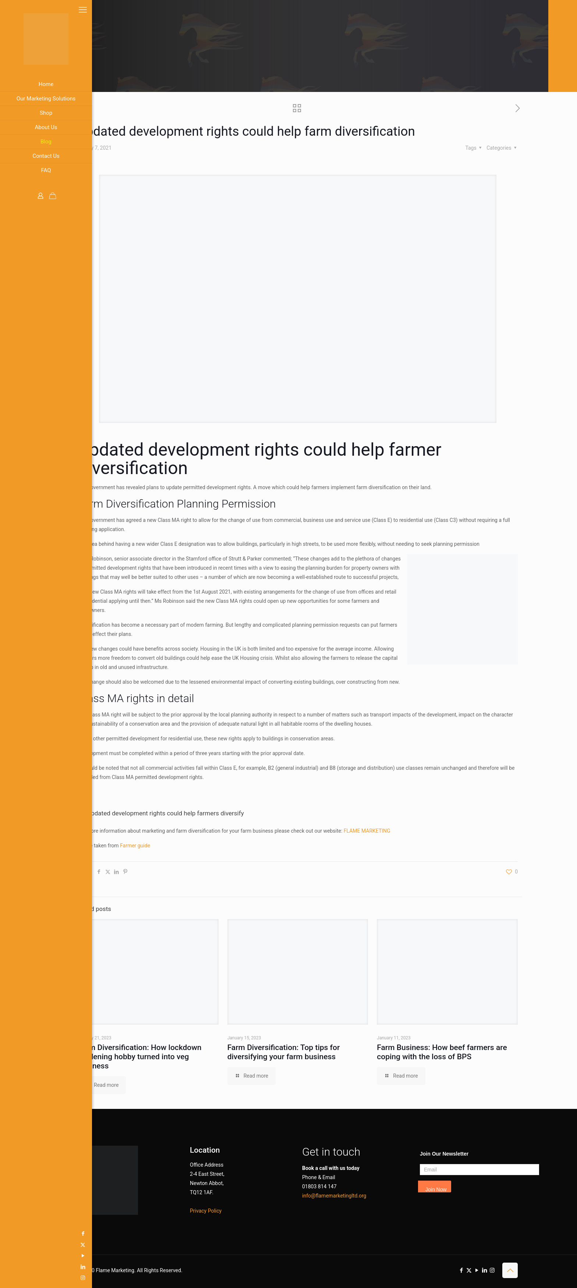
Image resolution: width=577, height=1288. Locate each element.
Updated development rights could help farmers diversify (165, 813)
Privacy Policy (206, 1211)
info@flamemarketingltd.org (334, 1196)
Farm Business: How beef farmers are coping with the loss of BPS (442, 1052)
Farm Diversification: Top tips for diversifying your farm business (283, 1052)
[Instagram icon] (9, 1278)
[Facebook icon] (9, 1234)
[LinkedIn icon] (9, 1267)
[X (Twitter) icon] (9, 1245)
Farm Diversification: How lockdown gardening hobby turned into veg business (140, 1056)
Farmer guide (135, 845)
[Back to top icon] (510, 1270)
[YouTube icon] (9, 1256)
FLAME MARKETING (367, 831)
